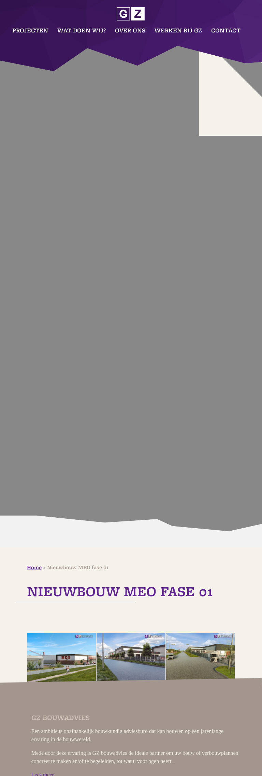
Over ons (130, 30)
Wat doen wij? (81, 30)
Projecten (30, 30)
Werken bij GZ (178, 30)
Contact (226, 30)
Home (34, 567)
